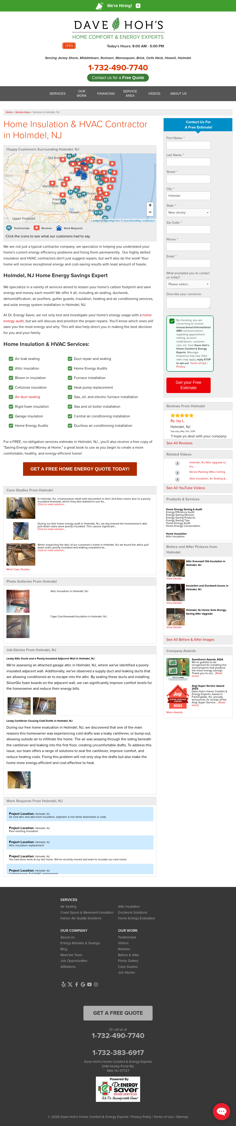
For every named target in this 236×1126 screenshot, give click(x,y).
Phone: (172, 239)
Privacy (180, 367)
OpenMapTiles (111, 220)
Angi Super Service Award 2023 (208, 687)
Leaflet (95, 220)
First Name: (175, 138)
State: (171, 206)
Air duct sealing (27, 396)
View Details (174, 578)
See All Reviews (179, 443)
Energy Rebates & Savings (80, 943)
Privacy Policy (141, 1116)
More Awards (174, 712)
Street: (172, 172)
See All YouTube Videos (185, 487)
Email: (171, 256)
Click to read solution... (52, 504)
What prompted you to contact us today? (187, 275)
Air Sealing (68, 906)
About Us (67, 937)
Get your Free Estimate (188, 385)
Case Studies (128, 966)
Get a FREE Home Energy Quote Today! (80, 468)
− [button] (150, 212)
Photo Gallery (128, 960)
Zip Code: (174, 223)
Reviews (124, 949)
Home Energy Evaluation (136, 918)
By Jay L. (178, 420)
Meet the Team (71, 955)
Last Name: (175, 155)
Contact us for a (118, 77)
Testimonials (127, 937)
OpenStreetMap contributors (139, 220)
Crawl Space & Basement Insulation (86, 912)
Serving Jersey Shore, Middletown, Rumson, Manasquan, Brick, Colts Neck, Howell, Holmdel (118, 58)
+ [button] (150, 205)
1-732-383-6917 (118, 1052)
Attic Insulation (129, 906)
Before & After (128, 955)
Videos (123, 943)
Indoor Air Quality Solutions (80, 918)
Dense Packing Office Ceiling (207, 472)
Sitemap (182, 1116)
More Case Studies (18, 569)
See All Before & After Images (190, 639)
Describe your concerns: (184, 294)
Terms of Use (198, 363)
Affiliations (68, 966)
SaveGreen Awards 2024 (207, 659)
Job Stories (126, 972)
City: (170, 189)
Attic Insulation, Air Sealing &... (208, 478)
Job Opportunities (73, 960)
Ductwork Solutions (132, 912)
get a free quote (118, 1013)
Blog (63, 949)
